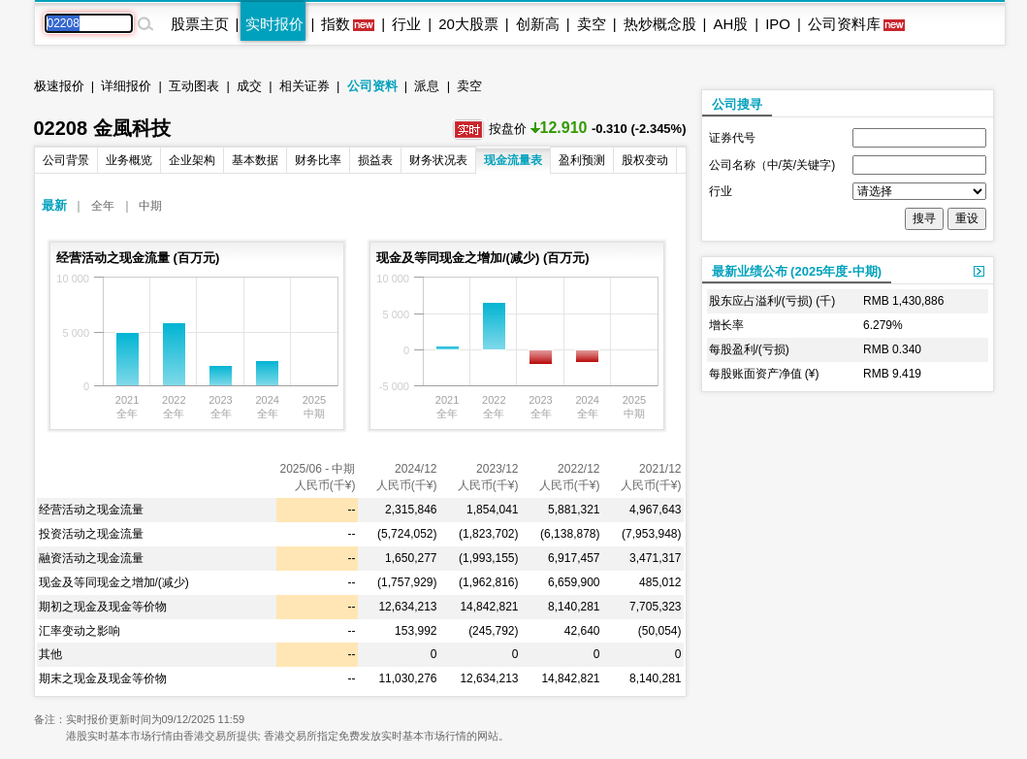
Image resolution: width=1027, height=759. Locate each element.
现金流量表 (513, 160)
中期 (150, 206)
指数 (335, 24)
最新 (54, 205)
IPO (777, 24)
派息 (426, 86)
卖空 (591, 24)
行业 (406, 24)
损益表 (375, 160)
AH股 (730, 24)
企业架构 (192, 160)
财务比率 (318, 160)
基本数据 (255, 160)
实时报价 (274, 24)
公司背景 (66, 160)
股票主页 (200, 24)
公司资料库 (844, 24)
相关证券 (304, 86)
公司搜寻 (737, 104)
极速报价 (59, 86)
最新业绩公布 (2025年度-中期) (797, 271)
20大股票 (468, 24)
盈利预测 (582, 160)
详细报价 (126, 86)
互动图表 (194, 86)
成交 (249, 86)
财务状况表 (438, 160)
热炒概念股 (660, 24)
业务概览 (129, 160)
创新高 (538, 24)
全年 (102, 206)
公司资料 (372, 86)
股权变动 (645, 160)
